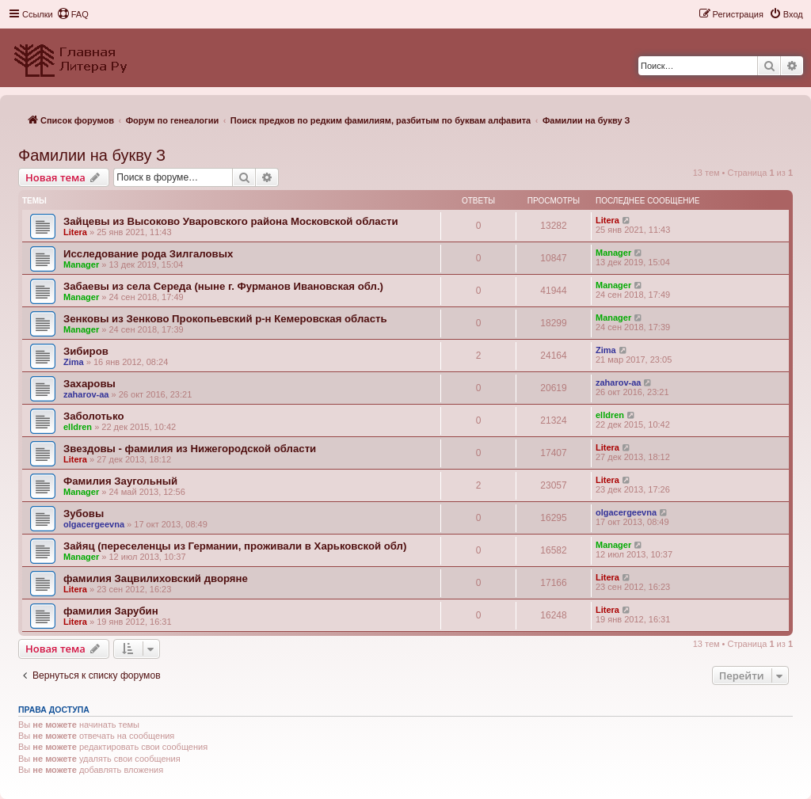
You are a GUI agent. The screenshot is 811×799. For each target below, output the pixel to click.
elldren (77, 427)
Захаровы (89, 384)
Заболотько (93, 416)
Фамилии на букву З (92, 155)
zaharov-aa (86, 394)
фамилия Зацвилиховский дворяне (155, 578)
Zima (73, 362)
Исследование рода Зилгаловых (148, 254)
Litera (75, 232)
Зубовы (83, 513)
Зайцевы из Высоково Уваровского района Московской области (230, 221)
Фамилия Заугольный (120, 481)
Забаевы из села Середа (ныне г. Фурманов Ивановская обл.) (223, 286)
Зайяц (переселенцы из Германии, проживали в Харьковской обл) (234, 546)
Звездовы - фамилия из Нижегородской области (189, 449)
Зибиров (86, 351)
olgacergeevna (93, 524)
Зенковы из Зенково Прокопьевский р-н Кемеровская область (225, 319)
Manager (81, 264)
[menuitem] (73, 14)
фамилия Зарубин (110, 611)
